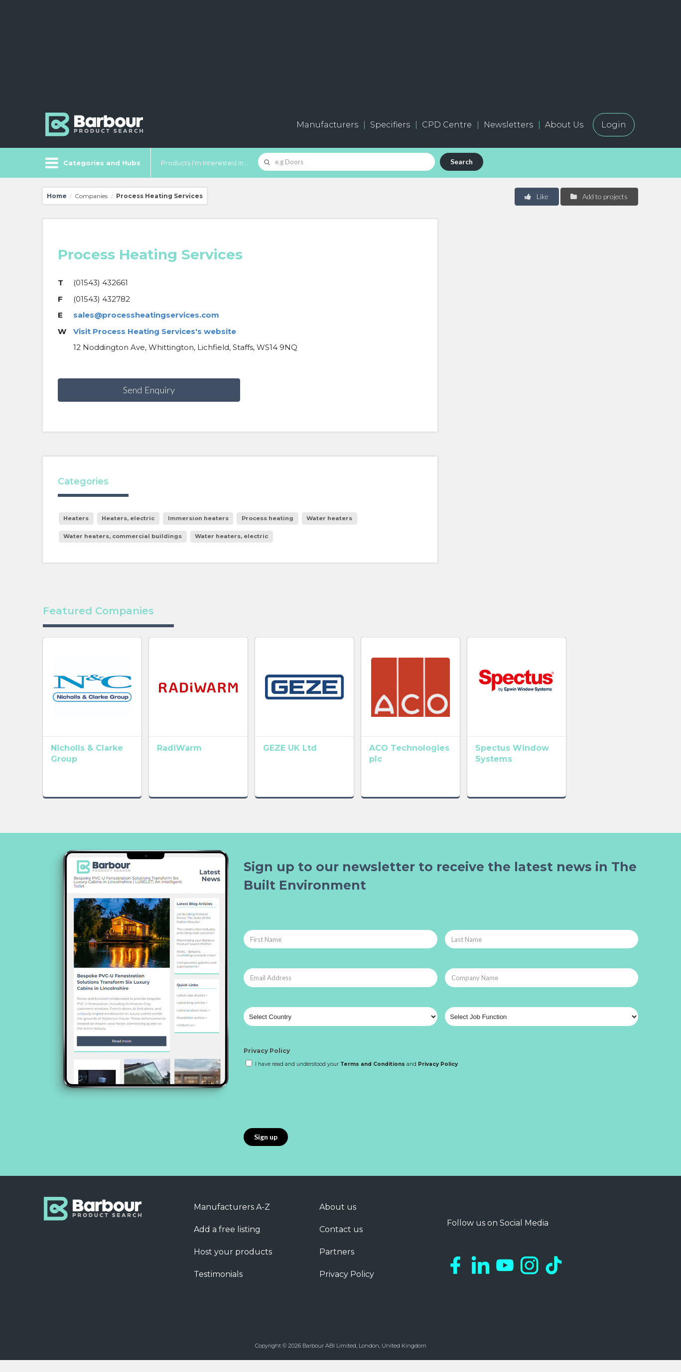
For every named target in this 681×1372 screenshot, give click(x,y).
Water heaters (329, 518)
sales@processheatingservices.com (146, 315)
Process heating (267, 518)
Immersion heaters (198, 518)
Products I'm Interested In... (204, 163)
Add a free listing (227, 1241)
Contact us (341, 1241)
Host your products (233, 1263)
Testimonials (218, 1285)
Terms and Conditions (372, 1075)
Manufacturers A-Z (232, 1218)
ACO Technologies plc (460, 762)
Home (57, 196)
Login (613, 124)
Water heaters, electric (231, 536)
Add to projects (598, 196)
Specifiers (390, 124)
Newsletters (508, 124)
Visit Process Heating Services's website (154, 331)
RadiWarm (193, 762)
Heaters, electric (128, 518)
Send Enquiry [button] (149, 389)
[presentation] (319, 1110)
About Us (564, 124)
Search (461, 161)
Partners (336, 1263)
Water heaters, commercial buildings (122, 536)
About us (337, 1218)
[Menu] (91, 163)
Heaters (76, 518)
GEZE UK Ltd (319, 762)
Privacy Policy (267, 1062)
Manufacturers (327, 124)
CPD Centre (447, 124)
